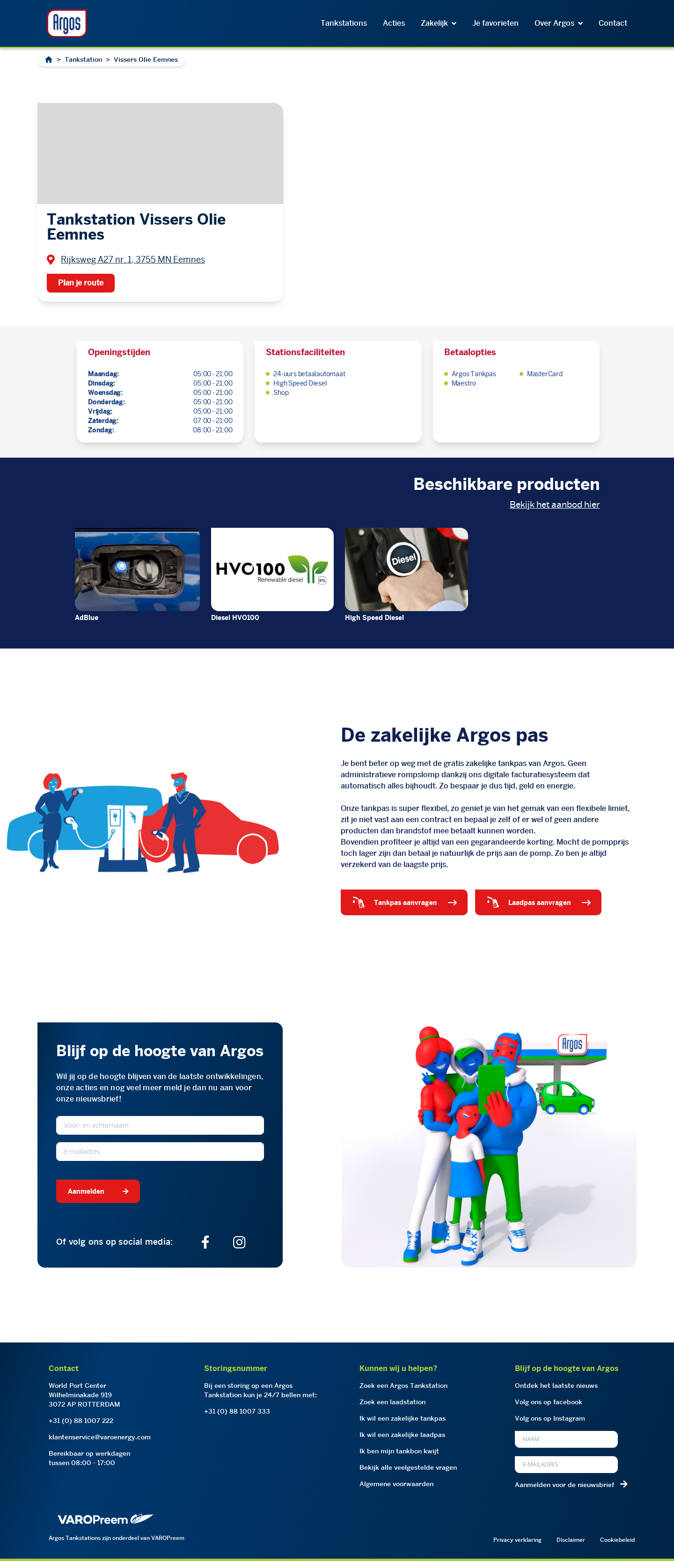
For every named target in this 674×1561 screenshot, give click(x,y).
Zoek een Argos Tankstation (403, 1385)
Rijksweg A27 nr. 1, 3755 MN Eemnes (133, 259)
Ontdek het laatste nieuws (556, 1385)
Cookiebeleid (617, 1539)
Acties (394, 23)
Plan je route (80, 283)
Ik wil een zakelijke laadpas (402, 1434)
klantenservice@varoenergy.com (100, 1437)
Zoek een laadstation (392, 1402)
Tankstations (344, 23)
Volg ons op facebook (548, 1402)
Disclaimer (571, 1539)
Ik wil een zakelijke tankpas (402, 1418)
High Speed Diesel (374, 617)
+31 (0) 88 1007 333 (237, 1411)
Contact (613, 23)
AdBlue (86, 617)
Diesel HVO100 (235, 617)
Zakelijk (438, 23)
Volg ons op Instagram (550, 1418)
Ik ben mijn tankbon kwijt (399, 1451)
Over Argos (559, 23)
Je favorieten (495, 23)
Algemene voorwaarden (396, 1484)
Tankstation (83, 59)
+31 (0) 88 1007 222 (81, 1420)
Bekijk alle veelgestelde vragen (408, 1467)
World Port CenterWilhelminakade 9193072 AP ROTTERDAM (84, 1394)
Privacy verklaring (517, 1539)
